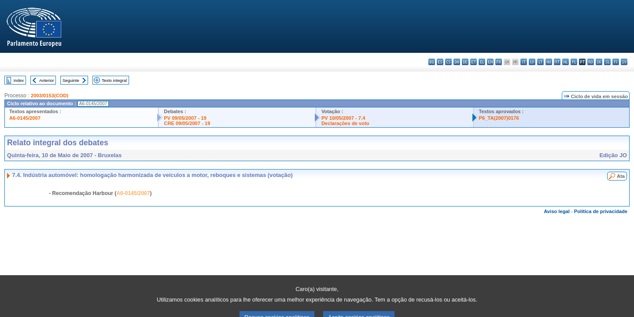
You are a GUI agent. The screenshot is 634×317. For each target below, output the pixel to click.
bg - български (431, 62)
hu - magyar (549, 62)
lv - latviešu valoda (532, 62)
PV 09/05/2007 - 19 (185, 118)
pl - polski (574, 62)
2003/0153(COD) (49, 95)
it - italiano (523, 62)
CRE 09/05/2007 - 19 (187, 123)
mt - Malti (557, 62)
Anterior (46, 80)
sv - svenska (624, 62)
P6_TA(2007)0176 (499, 118)
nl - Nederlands (565, 62)
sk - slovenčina (599, 62)
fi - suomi (615, 62)
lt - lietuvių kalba (540, 62)
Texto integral (114, 80)
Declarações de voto (345, 123)
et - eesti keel (473, 62)
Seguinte (71, 80)
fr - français (498, 62)
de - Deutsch (465, 62)
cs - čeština (448, 62)
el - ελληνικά (482, 62)
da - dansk (456, 62)
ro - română (590, 62)
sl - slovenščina (607, 62)
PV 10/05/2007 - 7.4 (343, 118)
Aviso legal (557, 211)
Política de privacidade (600, 211)
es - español (440, 62)
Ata (621, 176)
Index (19, 80)
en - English (490, 62)
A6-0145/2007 (25, 118)
